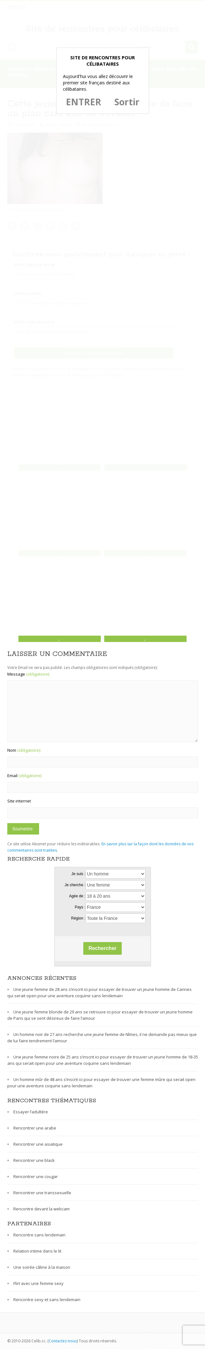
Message (28, 674)
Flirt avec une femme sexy (38, 1283)
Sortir (127, 102)
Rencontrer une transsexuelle (42, 1192)
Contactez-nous (63, 1341)
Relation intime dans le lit (37, 1251)
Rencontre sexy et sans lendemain (46, 1299)
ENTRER (83, 102)
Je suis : (78, 874)
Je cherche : (75, 885)
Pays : (80, 907)
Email (24, 775)
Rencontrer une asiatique (38, 1144)
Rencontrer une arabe (34, 1128)
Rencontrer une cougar (35, 1176)
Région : (78, 918)
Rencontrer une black (34, 1160)
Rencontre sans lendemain (39, 1235)
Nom (24, 750)
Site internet (19, 801)
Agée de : (77, 896)
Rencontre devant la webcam (41, 1209)
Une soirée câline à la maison (41, 1267)
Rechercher (102, 948)
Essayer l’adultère (30, 1112)
